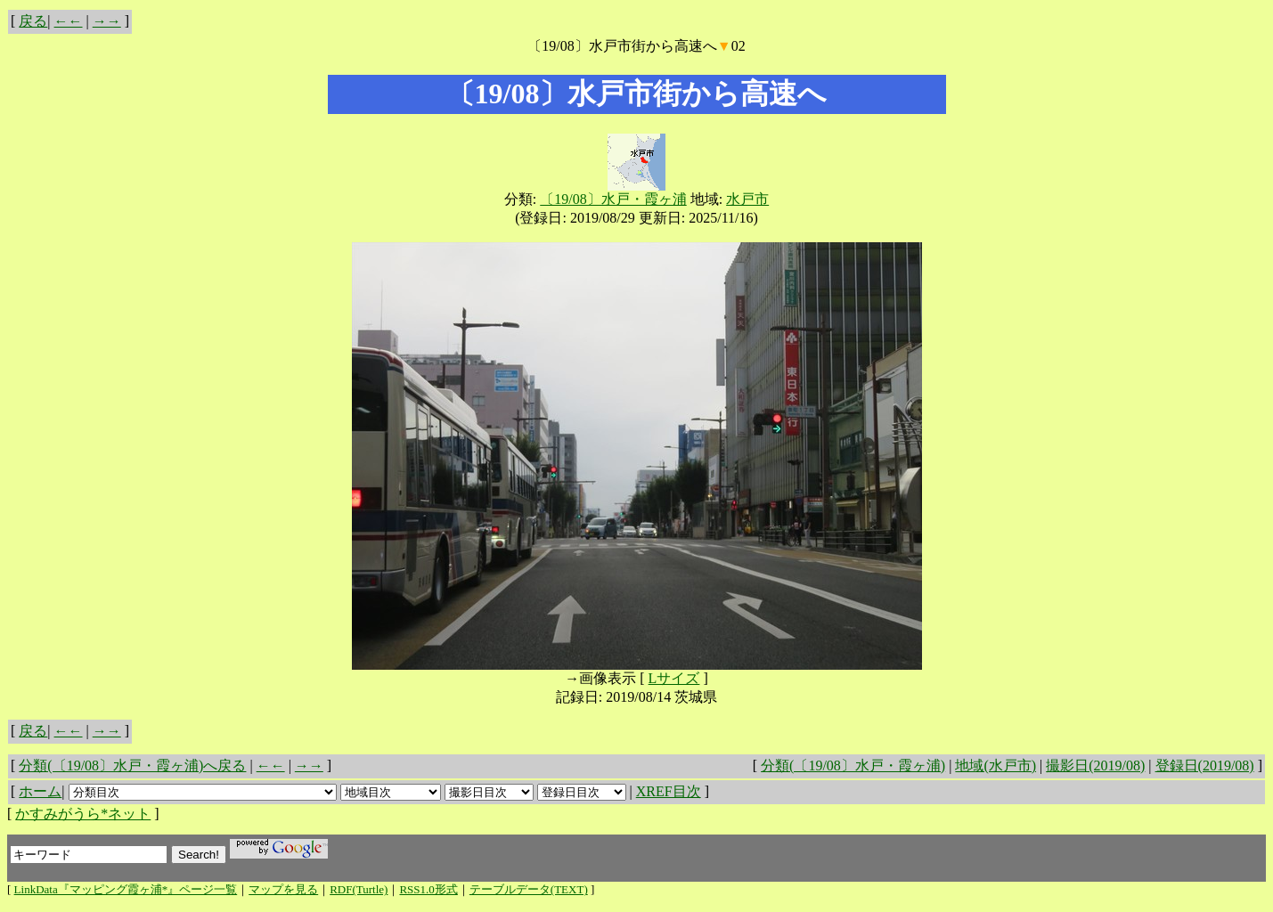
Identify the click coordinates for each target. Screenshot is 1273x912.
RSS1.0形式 (428, 889)
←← (68, 20)
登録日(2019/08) (1204, 765)
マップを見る (283, 889)
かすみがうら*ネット (83, 813)
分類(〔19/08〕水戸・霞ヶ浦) (853, 765)
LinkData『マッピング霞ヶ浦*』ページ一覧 (126, 889)
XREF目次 (668, 791)
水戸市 (747, 199)
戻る (33, 20)
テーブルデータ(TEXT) (528, 889)
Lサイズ (674, 678)
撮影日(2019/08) (1095, 765)
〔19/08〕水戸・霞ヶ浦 (613, 199)
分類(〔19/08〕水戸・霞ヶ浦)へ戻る (132, 765)
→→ (107, 20)
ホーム (40, 791)
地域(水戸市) (995, 765)
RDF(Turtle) (359, 889)
